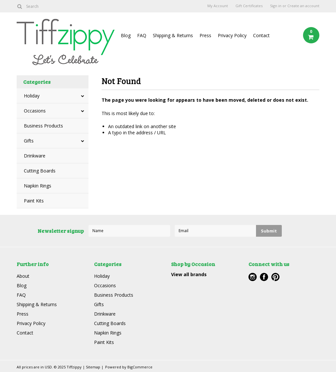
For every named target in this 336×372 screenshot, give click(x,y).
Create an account (303, 6)
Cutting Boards (40, 171)
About (23, 276)
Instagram (252, 277)
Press (205, 35)
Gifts (29, 141)
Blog (126, 35)
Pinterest (275, 277)
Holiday (32, 96)
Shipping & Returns (173, 35)
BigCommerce (139, 367)
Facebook (264, 277)
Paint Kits (34, 201)
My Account (217, 6)
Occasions (35, 111)
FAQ (141, 35)
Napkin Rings (37, 186)
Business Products (43, 126)
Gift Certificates (249, 6)
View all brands (189, 274)
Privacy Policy (232, 35)
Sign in (275, 6)
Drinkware (34, 156)
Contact (261, 35)
